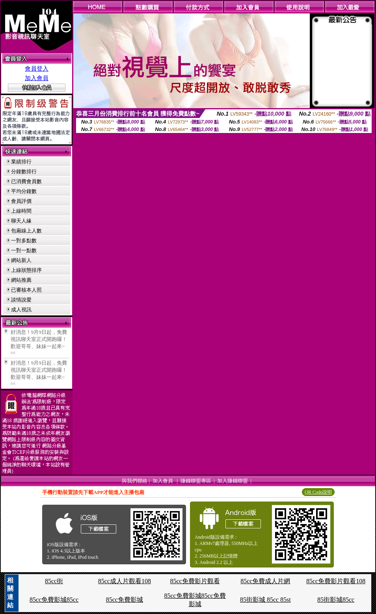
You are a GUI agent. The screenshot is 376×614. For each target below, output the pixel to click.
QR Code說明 (318, 492)
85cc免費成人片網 (265, 581)
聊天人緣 (21, 221)
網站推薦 (21, 280)
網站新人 (21, 260)
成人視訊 (21, 310)
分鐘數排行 (24, 171)
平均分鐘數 (24, 191)
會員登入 (36, 69)
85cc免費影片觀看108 (335, 581)
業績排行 (21, 162)
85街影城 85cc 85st (265, 599)
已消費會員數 (26, 181)
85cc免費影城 (124, 599)
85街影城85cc (335, 599)
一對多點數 (24, 240)
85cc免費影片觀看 (195, 581)
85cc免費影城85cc (54, 599)
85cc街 (54, 581)
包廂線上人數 (26, 231)
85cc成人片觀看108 (124, 581)
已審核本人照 (26, 290)
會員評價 (21, 201)
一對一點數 (24, 250)
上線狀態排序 (26, 270)
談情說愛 (21, 300)
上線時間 (21, 211)
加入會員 (36, 78)
